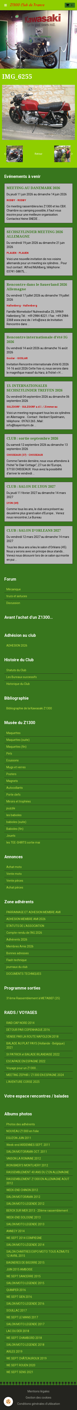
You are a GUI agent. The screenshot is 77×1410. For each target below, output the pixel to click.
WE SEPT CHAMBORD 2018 (24, 1338)
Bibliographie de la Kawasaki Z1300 (29, 708)
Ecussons (12, 760)
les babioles (14, 815)
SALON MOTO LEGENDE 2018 (25, 1344)
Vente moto (14, 873)
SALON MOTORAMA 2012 (23, 1196)
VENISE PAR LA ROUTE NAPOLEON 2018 (32, 1036)
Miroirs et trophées (18, 801)
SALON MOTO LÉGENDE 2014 (25, 1244)
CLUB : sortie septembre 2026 (32, 438)
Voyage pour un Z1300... (22, 1068)
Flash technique (16, 960)
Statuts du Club (16, 670)
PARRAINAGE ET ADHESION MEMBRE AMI (33, 912)
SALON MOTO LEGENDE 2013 (25, 1224)
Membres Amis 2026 (19, 946)
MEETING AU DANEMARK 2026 (33, 188)
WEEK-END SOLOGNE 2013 (23, 1217)
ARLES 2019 (14, 1351)
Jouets (10, 835)
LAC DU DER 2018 (17, 1331)
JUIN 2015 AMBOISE (19, 1269)
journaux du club (17, 967)
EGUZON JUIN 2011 (18, 1138)
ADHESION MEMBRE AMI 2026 (26, 919)
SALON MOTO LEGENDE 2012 (25, 1203)
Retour (38, 153)
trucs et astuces (16, 596)
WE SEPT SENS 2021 (19, 1372)
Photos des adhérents (20, 1124)
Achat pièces (14, 887)
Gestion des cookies (38, 1397)
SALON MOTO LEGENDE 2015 (25, 1283)
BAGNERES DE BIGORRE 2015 (25, 1262)
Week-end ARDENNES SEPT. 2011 (28, 1144)
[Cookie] (8, 1401)
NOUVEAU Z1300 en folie (22, 1131)
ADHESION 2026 (16, 645)
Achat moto (14, 867)
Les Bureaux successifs (21, 677)
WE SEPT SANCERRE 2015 (23, 1276)
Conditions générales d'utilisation (38, 1403)
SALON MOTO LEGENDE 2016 (25, 1303)
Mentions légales (38, 1391)
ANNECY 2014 (15, 1231)
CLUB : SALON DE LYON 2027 (31, 486)
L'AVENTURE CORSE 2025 (23, 1081)
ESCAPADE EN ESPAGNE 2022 (25, 1061)
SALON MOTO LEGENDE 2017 (25, 1324)
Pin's (9, 753)
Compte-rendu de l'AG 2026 (24, 932)
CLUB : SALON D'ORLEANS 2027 (34, 530)
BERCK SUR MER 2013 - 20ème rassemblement (37, 1210)
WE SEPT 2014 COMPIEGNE (24, 1238)
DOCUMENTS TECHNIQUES (23, 973)
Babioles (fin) (14, 828)
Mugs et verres (16, 767)
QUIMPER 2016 (16, 1290)
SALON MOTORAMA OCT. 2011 (26, 1151)
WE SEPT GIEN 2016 (19, 1296)
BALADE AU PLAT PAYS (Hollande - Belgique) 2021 (35, 1045)
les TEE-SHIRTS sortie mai (23, 842)
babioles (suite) (16, 822)
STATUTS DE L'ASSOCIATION (25, 925)
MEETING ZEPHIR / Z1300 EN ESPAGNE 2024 (35, 1075)
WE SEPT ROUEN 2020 (20, 1365)
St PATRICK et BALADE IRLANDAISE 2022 (33, 1054)
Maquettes (13, 733)
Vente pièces (14, 880)
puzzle (10, 808)
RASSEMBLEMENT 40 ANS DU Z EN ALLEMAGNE (37, 1172)
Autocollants (14, 787)
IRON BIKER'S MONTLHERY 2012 (27, 1165)
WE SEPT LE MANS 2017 (22, 1317)
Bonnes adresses (17, 953)
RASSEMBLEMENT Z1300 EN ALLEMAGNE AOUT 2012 (37, 1181)
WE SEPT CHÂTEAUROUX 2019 (26, 1358)
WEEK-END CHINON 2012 (22, 1190)
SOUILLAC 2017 (16, 1310)
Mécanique (13, 589)
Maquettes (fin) (16, 746)
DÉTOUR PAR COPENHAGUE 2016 (28, 1029)
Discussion (13, 603)
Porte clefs (13, 794)
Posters (11, 774)
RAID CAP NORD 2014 (20, 1023)
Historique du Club (18, 684)
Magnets (12, 781)
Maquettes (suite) (18, 739)
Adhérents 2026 (16, 939)
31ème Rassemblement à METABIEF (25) (33, 998)
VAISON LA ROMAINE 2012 (23, 1158)
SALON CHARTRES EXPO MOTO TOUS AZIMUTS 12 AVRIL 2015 (37, 1253)
